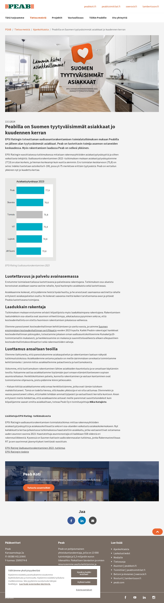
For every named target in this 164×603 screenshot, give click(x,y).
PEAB (8, 29)
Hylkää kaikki (84, 582)
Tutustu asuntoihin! (38, 487)
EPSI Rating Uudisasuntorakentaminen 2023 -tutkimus (35, 447)
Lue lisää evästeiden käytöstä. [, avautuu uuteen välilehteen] (35, 584)
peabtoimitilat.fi (111, 6)
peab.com (119, 582)
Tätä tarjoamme (14, 17)
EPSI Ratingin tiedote (17, 451)
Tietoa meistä (38, 17)
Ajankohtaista (41, 29)
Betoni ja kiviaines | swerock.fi (130, 574)
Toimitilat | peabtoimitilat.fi (129, 569)
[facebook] (71, 520)
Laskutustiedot (122, 553)
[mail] (93, 520)
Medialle (118, 557)
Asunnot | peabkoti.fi (125, 565)
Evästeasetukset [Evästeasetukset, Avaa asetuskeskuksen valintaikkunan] (84, 589)
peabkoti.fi (90, 6)
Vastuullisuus (76, 17)
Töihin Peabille (98, 17)
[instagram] (154, 597)
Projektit (57, 17)
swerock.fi (131, 6)
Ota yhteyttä (119, 17)
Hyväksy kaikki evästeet (84, 573)
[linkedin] (82, 520)
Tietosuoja (119, 561)
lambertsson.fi (151, 6)
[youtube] (135, 597)
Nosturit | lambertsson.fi (127, 578)
